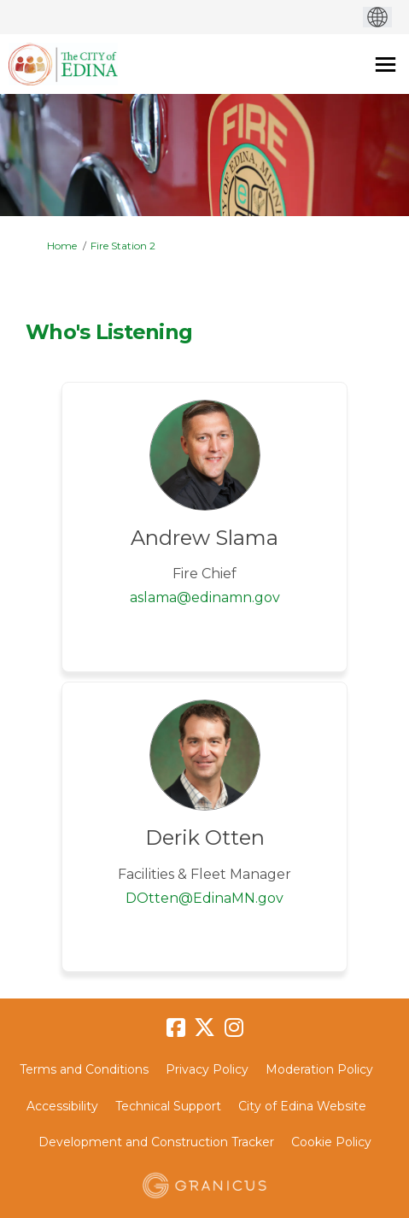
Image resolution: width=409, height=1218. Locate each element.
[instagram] (234, 1028)
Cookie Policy (331, 1142)
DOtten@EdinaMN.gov (204, 898)
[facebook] (176, 1028)
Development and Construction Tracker (156, 1142)
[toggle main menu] (385, 64)
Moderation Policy (319, 1069)
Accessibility (62, 1106)
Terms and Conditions (84, 1069)
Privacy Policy (207, 1069)
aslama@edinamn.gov (205, 597)
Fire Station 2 (123, 245)
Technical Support (168, 1106)
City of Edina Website (302, 1106)
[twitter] (205, 1028)
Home (62, 245)
